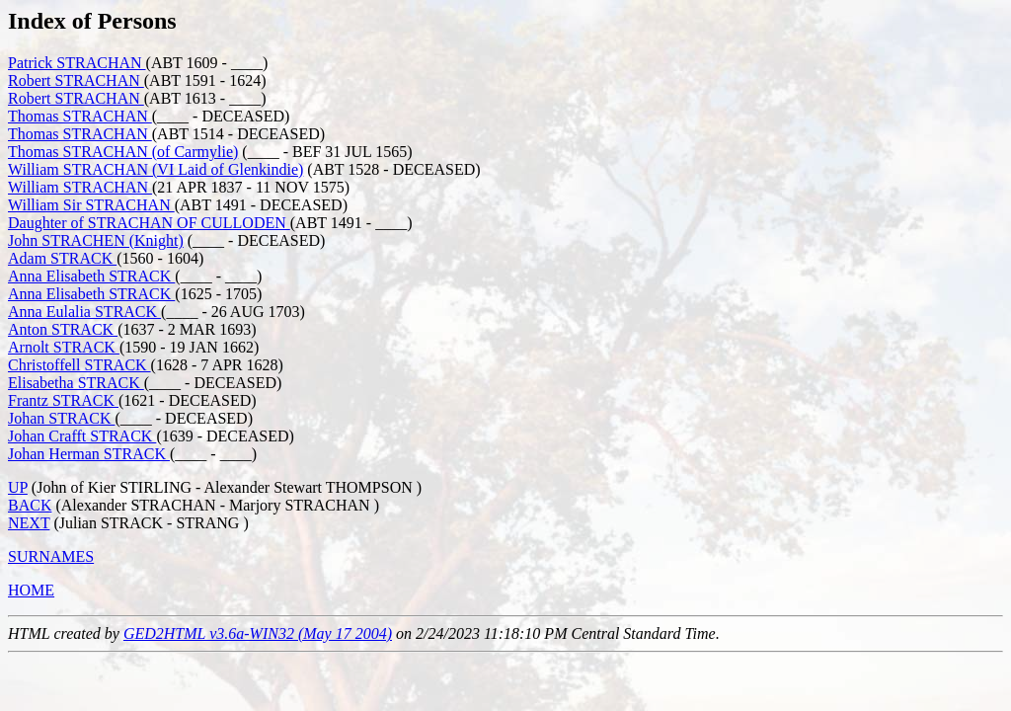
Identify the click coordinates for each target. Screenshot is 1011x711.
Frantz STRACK (63, 400)
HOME (31, 590)
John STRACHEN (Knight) (96, 240)
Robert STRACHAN (76, 80)
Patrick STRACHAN (77, 62)
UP (18, 487)
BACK (29, 505)
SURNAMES (51, 556)
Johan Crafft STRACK (82, 436)
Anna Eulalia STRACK (84, 311)
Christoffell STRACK (79, 364)
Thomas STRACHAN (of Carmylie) (123, 151)
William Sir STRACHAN (91, 205)
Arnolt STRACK (63, 347)
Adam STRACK (62, 258)
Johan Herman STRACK (89, 453)
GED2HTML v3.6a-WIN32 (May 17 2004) (257, 633)
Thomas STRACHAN (80, 116)
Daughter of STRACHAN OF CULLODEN (149, 222)
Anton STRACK (62, 329)
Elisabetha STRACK (76, 382)
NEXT (28, 522)
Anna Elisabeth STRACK (91, 276)
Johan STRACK (61, 418)
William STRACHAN (80, 187)
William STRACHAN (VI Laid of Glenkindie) (155, 169)
